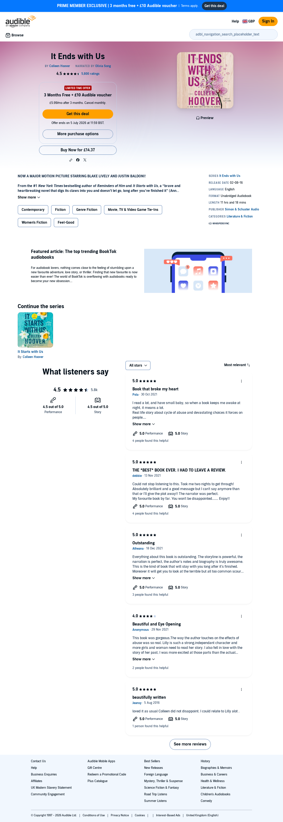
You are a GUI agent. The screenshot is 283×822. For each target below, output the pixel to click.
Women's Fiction (34, 222)
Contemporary (33, 210)
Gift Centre (95, 768)
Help (235, 21)
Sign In (268, 21)
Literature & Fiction (213, 788)
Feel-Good (66, 222)
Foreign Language (156, 774)
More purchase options (78, 134)
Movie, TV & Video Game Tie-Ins (133, 210)
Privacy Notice (120, 815)
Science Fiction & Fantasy (161, 788)
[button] (71, 160)
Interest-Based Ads (168, 815)
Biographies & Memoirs (216, 768)
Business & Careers (214, 774)
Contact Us (38, 761)
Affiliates (36, 781)
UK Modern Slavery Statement (51, 788)
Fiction (60, 210)
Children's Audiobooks (215, 794)
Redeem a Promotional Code (107, 774)
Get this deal (78, 114)
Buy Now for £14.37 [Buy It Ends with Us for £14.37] (78, 150)
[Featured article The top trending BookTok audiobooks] (198, 271)
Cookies (140, 815)
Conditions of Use (94, 815)
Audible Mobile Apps (101, 761)
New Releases (153, 768)
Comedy (206, 801)
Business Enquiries (44, 774)
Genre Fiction (86, 210)
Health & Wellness (213, 781)
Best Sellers (152, 761)
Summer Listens (155, 801)
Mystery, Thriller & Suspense (163, 781)
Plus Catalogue (97, 781)
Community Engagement (48, 794)
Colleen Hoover (33, 357)
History (205, 761)
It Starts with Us (30, 352)
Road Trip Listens (155, 794)
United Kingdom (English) (202, 815)
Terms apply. (127, 6)
